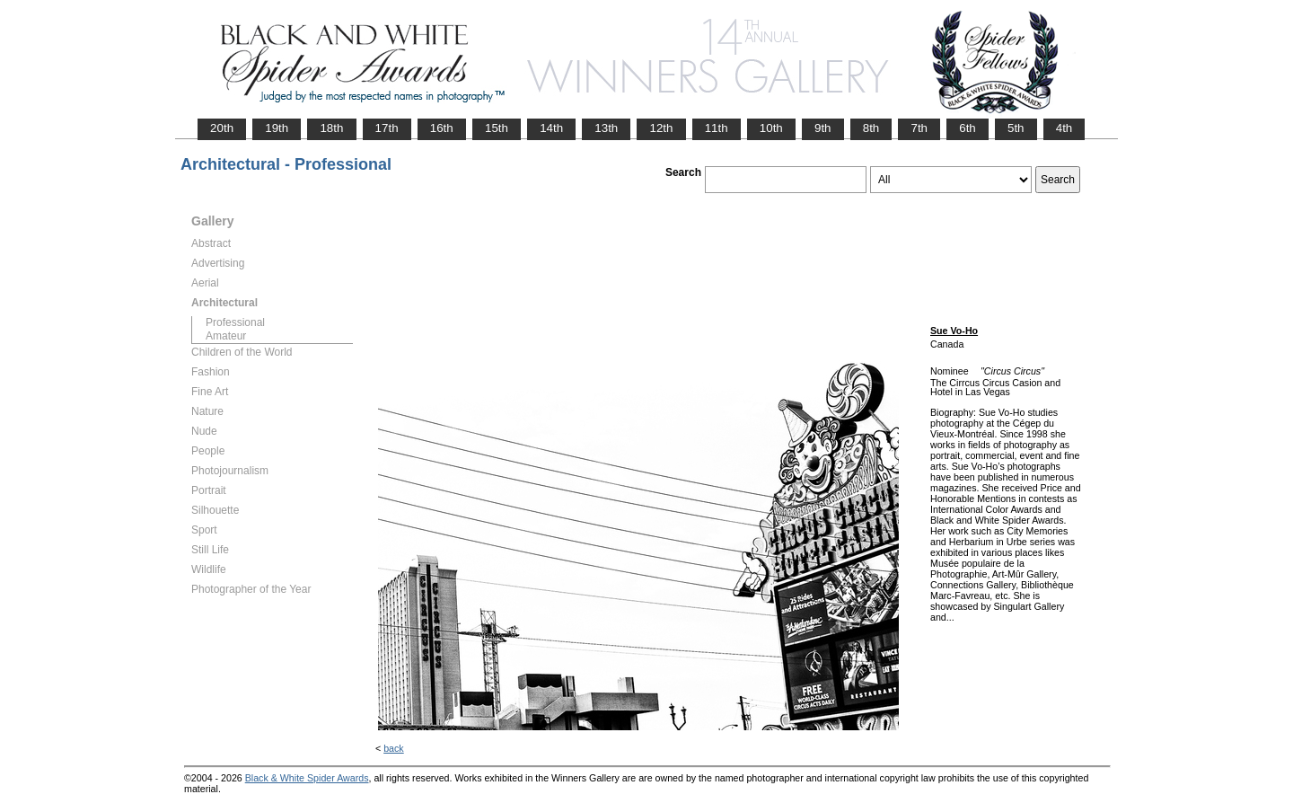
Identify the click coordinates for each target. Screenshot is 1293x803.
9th (823, 128)
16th (441, 128)
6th (967, 128)
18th (331, 128)
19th (276, 128)
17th (387, 128)
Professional (235, 322)
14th (551, 128)
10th (771, 128)
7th (919, 128)
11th (716, 128)
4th (1064, 128)
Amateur (226, 336)
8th (871, 128)
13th (606, 128)
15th (496, 128)
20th (221, 128)
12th (660, 128)
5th (1016, 128)
